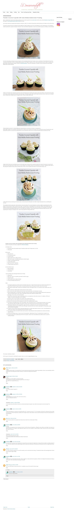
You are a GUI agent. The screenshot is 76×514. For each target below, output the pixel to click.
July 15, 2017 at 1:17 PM (16, 456)
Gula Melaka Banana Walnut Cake (14, 21)
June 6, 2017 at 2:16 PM (14, 434)
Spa (18, 12)
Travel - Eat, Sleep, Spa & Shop (26, 12)
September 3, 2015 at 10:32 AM (17, 386)
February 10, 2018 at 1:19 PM (13, 464)
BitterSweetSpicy (24, 63)
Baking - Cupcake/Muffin (10, 360)
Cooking (15, 12)
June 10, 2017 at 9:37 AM (16, 441)
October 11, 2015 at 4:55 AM (15, 402)
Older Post (52, 507)
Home (4, 12)
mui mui (7, 376)
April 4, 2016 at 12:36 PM (16, 424)
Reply (7, 372)
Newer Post (5, 507)
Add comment (5, 479)
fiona (7, 418)
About (8, 12)
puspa (7, 464)
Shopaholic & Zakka (36, 12)
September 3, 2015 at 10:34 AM (17, 394)
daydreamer (8, 386)
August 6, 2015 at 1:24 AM (13, 376)
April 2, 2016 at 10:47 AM (12, 418)
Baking (11, 12)
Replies (8, 469)
